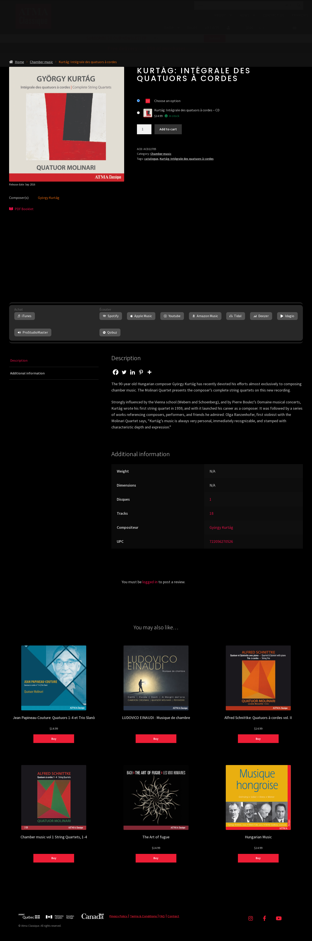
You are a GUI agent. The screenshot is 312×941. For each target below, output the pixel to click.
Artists (212, 28)
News (244, 15)
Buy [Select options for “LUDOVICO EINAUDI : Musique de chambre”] (155, 739)
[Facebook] (115, 372)
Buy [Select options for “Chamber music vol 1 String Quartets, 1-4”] (53, 858)
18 (211, 513)
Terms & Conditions (144, 916)
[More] (149, 372)
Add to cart (168, 129)
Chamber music (41, 62)
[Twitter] (124, 372)
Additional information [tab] (27, 373)
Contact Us (273, 15)
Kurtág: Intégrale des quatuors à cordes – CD (186, 110)
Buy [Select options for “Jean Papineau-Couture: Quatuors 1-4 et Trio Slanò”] (53, 739)
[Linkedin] (132, 372)
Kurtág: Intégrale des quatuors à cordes (187, 159)
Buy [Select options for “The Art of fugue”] (155, 858)
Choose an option (167, 101)
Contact (173, 916)
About (220, 15)
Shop (169, 28)
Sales (192, 28)
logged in (150, 581)
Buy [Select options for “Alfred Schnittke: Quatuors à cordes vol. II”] (258, 739)
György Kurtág (48, 197)
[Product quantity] (144, 129)
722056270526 (221, 541)
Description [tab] (19, 360)
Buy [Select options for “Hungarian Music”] (258, 858)
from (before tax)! (156, 49)
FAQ (162, 916)
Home (19, 62)
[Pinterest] (141, 372)
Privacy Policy (118, 916)
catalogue (151, 159)
